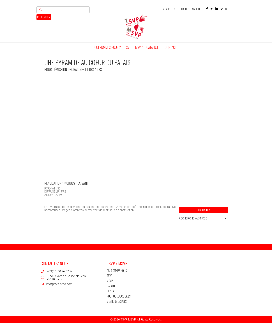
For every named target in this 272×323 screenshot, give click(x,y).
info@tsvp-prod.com (59, 284)
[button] (206, 8)
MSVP (139, 47)
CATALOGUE (153, 47)
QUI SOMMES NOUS (117, 270)
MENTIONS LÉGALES (117, 301)
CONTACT (171, 47)
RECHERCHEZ (43, 17)
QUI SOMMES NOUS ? (107, 47)
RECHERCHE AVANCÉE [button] (203, 218)
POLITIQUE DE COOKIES (119, 296)
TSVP (128, 47)
